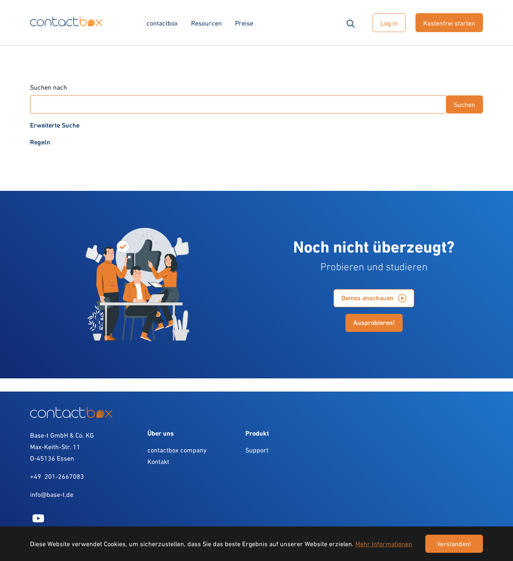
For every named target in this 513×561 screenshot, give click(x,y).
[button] (351, 22)
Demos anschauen (367, 298)
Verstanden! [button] (454, 543)
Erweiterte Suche (54, 125)
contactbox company (177, 450)
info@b (40, 494)
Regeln (40, 142)
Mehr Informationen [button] (383, 543)
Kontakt (158, 461)
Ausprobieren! (374, 323)
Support (256, 450)
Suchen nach (48, 87)
